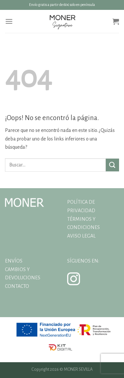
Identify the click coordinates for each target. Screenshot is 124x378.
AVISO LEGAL (81, 236)
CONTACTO (17, 286)
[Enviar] (112, 165)
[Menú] (9, 21)
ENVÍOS (13, 261)
